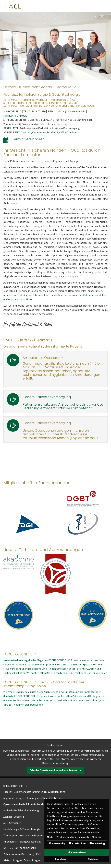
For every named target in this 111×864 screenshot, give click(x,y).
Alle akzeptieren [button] (77, 852)
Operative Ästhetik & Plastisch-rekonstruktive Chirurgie (35, 804)
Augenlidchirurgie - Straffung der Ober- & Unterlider (33, 798)
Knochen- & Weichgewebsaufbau (22, 841)
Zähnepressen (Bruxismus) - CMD (22, 854)
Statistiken (77, 843)
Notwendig (57, 843)
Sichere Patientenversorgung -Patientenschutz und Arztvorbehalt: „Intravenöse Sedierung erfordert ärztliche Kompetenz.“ (63, 403)
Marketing (97, 843)
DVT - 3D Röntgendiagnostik (19, 847)
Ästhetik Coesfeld (13, 816)
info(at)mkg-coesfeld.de (71, 111)
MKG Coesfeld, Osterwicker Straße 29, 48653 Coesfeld (46, 132)
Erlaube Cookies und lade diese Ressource (55, 770)
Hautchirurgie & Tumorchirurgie (21, 829)
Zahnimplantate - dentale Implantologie (27, 835)
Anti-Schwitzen (12, 823)
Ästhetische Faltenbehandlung (21, 810)
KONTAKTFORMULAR (15, 115)
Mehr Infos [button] (98, 837)
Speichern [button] (60, 858)
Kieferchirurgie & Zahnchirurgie (21, 860)
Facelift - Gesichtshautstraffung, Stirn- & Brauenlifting (34, 791)
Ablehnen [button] (93, 858)
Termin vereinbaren (28, 139)
